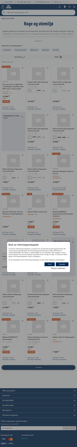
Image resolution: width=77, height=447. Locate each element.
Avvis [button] (50, 264)
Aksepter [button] (62, 264)
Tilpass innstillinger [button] (58, 268)
